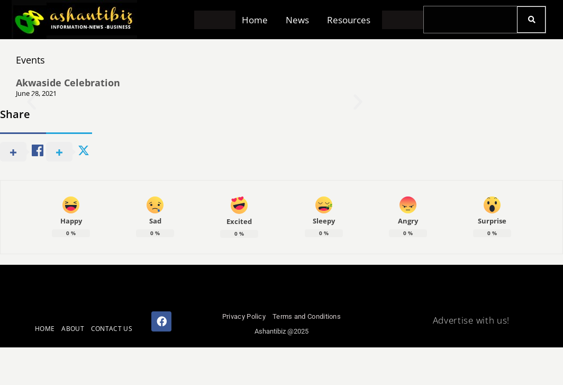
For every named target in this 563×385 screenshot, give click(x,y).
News (297, 20)
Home (255, 20)
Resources (348, 20)
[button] (257, 20)
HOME (45, 328)
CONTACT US (111, 328)
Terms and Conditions (307, 316)
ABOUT (72, 328)
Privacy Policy (244, 316)
